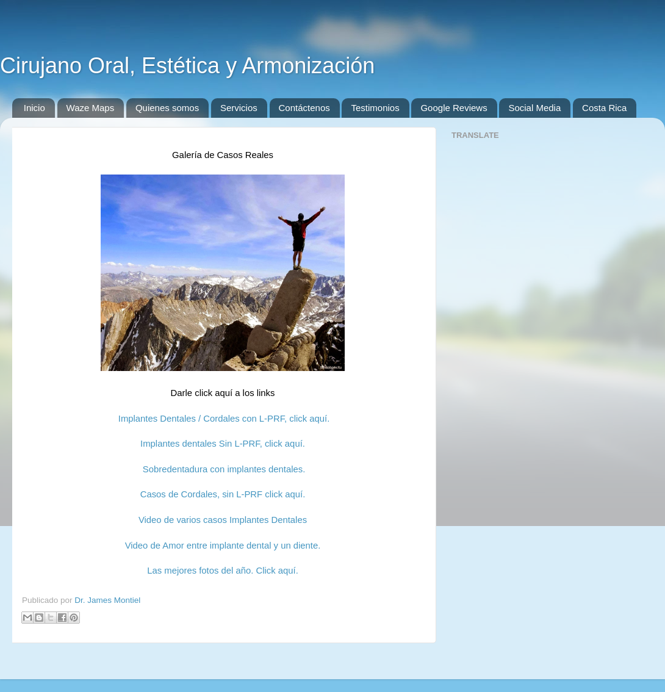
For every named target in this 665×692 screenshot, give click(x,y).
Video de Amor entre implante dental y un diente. (223, 545)
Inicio (34, 108)
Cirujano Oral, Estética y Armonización (187, 65)
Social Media (534, 108)
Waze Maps (90, 108)
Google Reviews (453, 108)
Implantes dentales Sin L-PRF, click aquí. (222, 444)
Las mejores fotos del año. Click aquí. (222, 570)
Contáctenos (304, 108)
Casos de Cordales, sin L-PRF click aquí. (223, 494)
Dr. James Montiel (107, 600)
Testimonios (375, 108)
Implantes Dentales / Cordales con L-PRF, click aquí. (223, 418)
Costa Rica (604, 108)
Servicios (238, 108)
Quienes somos (167, 108)
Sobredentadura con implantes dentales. (224, 469)
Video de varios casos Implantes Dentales (222, 520)
